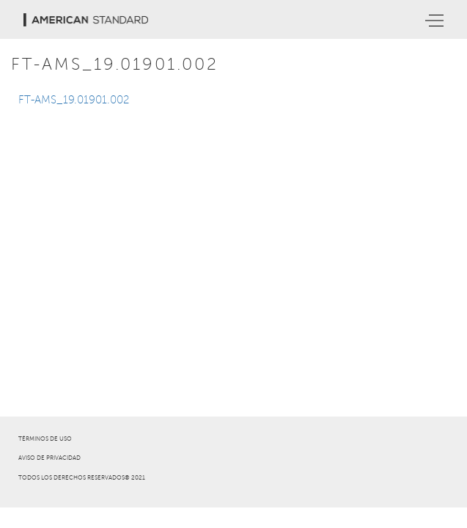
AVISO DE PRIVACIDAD (49, 458)
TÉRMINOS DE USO (45, 439)
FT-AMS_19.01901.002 (73, 100)
